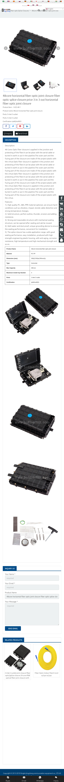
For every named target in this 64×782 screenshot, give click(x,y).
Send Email (21, 133)
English (49, 9)
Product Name (11, 592)
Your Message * (11, 601)
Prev (6, 48)
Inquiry (8, 133)
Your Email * (10, 583)
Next (58, 48)
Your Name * (10, 574)
